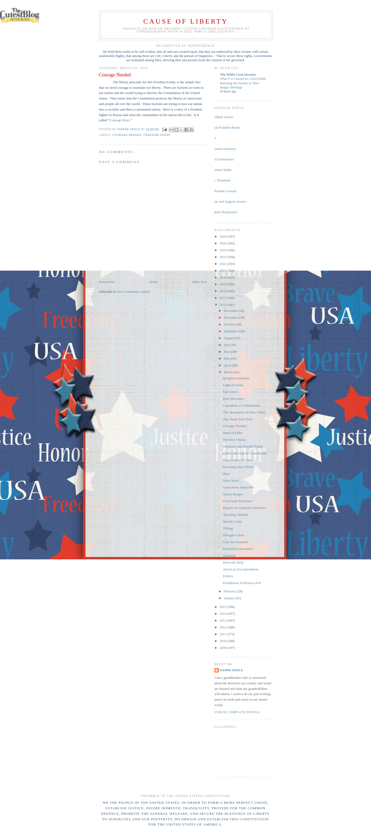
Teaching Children (235, 515)
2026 (223, 236)
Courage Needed (127, 135)
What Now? (231, 480)
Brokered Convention (237, 549)
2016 (223, 305)
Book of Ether (232, 433)
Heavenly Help (233, 562)
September (231, 331)
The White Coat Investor (238, 74)
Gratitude (229, 556)
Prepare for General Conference (245, 508)
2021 (223, 270)
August (229, 338)
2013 (223, 620)
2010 (223, 641)
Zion (226, 474)
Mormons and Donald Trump (243, 446)
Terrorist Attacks (234, 440)
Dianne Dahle (231, 670)
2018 (223, 291)
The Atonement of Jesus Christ (244, 412)
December (231, 311)
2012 (223, 627)
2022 (223, 264)
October (230, 324)
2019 (223, 284)
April (228, 365)
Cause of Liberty (185, 21)
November (231, 317)
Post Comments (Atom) (134, 291)
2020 (223, 277)
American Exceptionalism (240, 569)
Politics (228, 576)
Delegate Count (233, 535)
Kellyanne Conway (224, 191)
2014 (223, 614)
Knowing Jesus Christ (238, 467)
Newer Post (107, 282)
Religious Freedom (236, 378)
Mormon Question (223, 149)
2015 (223, 607)
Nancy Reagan (233, 494)
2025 (223, 243)
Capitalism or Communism (241, 405)
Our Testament (221, 180)
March (228, 372)
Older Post (199, 282)
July (227, 345)
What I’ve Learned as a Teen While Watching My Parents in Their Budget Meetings (243, 83)
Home (153, 282)
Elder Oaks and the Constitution (245, 453)
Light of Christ (233, 385)
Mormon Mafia (221, 170)
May (227, 358)
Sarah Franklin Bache (225, 127)
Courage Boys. (120, 120)
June (227, 352)
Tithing (228, 528)
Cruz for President (235, 542)
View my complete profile (237, 712)
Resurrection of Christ (238, 460)
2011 (223, 634)
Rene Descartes (233, 399)
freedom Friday (157, 135)
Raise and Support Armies (228, 201)
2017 (223, 298)
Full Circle (230, 392)
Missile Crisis (232, 521)
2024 (223, 250)
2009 (223, 648)
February (230, 591)
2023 (223, 257)
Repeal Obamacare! (224, 212)
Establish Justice (222, 117)
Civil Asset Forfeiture (238, 501)
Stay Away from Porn (237, 419)
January (229, 598)
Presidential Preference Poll (242, 583)
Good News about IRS (238, 487)
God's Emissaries (222, 159)
